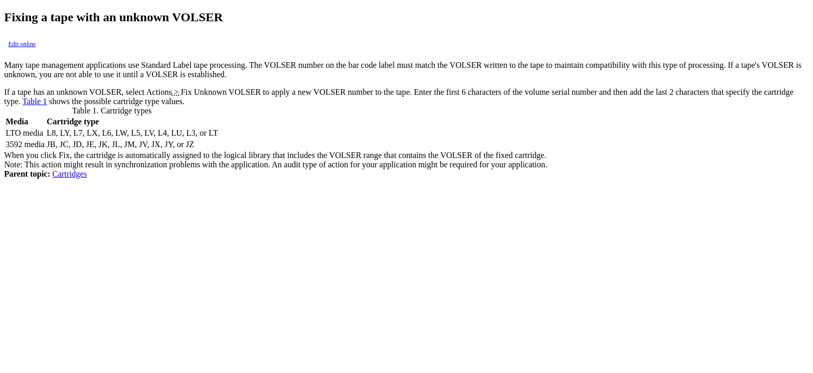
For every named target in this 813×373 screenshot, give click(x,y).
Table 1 (34, 101)
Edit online (22, 44)
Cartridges (69, 173)
